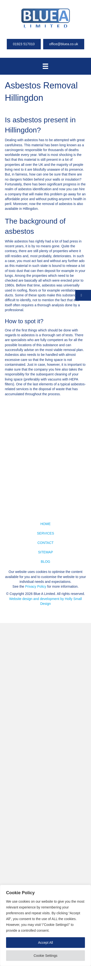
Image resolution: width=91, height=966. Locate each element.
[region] (45, 925)
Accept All (45, 942)
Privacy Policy (35, 586)
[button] (83, 295)
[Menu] (45, 66)
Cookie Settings (45, 956)
